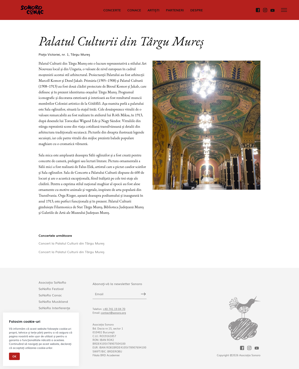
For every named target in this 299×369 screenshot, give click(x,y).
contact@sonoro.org (113, 313)
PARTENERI (175, 10)
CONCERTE (112, 10)
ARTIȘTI (153, 10)
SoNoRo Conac (50, 295)
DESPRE (196, 10)
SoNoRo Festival (51, 288)
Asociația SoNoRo (52, 282)
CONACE (134, 10)
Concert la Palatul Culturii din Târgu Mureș (72, 243)
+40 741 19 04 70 (114, 309)
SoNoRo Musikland (53, 301)
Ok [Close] (14, 356)
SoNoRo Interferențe (54, 307)
